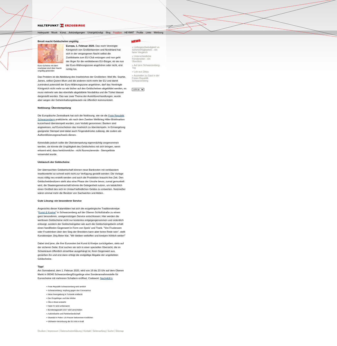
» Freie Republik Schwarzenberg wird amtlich (66, 287)
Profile (139, 32)
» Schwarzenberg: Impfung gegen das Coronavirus (68, 290)
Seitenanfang (99, 331)
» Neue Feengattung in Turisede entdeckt (64, 294)
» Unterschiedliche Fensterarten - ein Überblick (141, 59)
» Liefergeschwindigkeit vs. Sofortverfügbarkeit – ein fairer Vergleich (146, 50)
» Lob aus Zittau (140, 71)
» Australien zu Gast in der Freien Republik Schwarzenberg (145, 78)
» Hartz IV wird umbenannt (58, 306)
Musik (54, 32)
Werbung (158, 32)
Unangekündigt (95, 32)
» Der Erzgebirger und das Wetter (61, 298)
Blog (108, 32)
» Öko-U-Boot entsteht (56, 302)
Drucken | (42, 331)
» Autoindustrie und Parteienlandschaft (63, 314)
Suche (110, 331)
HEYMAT (129, 32)
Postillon (117, 32)
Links (148, 32)
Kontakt (87, 331)
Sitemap (120, 331)
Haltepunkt (43, 32)
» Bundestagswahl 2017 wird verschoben (64, 310)
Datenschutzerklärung (71, 331)
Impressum (52, 331)
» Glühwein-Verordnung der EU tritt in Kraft (65, 321)
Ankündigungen (77, 32)
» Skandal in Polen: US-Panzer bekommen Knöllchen (69, 318)
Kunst (63, 32)
